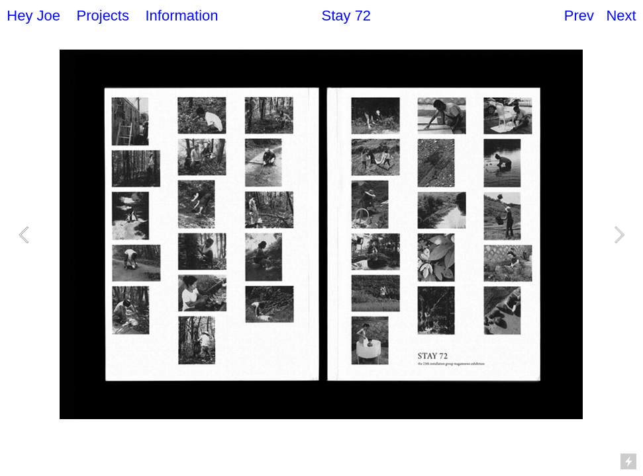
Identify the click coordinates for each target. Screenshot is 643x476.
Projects (103, 15)
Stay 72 (346, 15)
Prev (579, 15)
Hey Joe (33, 15)
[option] (321, 234)
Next (621, 15)
